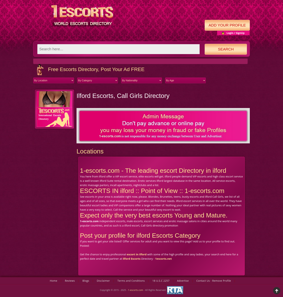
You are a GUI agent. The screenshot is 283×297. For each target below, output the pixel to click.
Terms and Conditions (131, 280)
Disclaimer (103, 280)
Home (53, 280)
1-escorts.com (136, 290)
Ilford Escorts (131, 258)
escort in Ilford (137, 254)
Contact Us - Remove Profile (213, 280)
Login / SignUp (236, 33)
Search (226, 49)
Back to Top (276, 290)
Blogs (85, 280)
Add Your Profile (227, 25)
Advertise (183, 280)
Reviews (70, 280)
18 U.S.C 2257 (160, 280)
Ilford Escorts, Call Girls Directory (123, 95)
